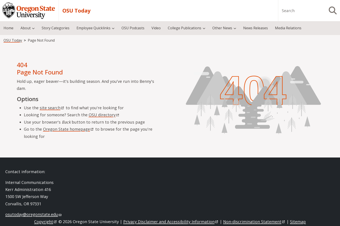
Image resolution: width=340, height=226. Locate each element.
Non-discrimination (254, 221)
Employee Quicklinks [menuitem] (93, 28)
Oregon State (68, 129)
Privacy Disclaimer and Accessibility (171, 221)
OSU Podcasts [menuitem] (132, 28)
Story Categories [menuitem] (55, 28)
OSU (104, 114)
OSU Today (76, 10)
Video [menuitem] (156, 28)
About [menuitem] (26, 28)
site (52, 107)
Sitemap (298, 221)
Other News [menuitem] (222, 28)
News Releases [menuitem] (255, 28)
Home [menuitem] (8, 28)
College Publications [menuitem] (184, 28)
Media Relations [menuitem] (288, 28)
